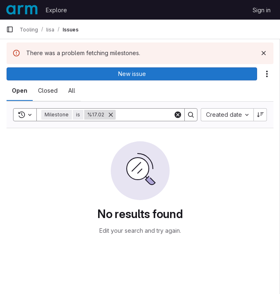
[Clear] (178, 115)
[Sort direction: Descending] (260, 114)
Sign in (262, 10)
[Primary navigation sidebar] (9, 29)
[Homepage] (21, 9)
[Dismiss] (264, 53)
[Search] (166, 115)
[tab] (20, 90)
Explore (56, 10)
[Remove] (111, 115)
